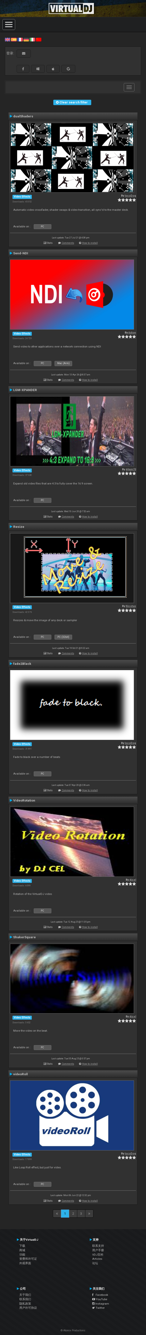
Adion (132, 332)
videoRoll (20, 1074)
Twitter (98, 1308)
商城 (22, 1250)
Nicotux (131, 606)
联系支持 (98, 1246)
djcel (132, 879)
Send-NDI (20, 253)
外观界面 (25, 1263)
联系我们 (25, 1299)
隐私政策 (25, 1303)
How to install (90, 243)
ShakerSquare (24, 937)
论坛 (95, 1263)
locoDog (130, 195)
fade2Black (22, 664)
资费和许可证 (28, 1259)
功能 (22, 1254)
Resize (18, 527)
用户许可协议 (28, 1308)
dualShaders (23, 116)
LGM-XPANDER (25, 390)
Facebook (100, 1295)
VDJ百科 (97, 1254)
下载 (22, 1246)
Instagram (100, 1303)
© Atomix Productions (73, 1330)
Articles (97, 1259)
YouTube (99, 1299)
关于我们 (25, 1295)
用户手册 (98, 1250)
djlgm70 (131, 469)
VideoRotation (24, 800)
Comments (68, 243)
